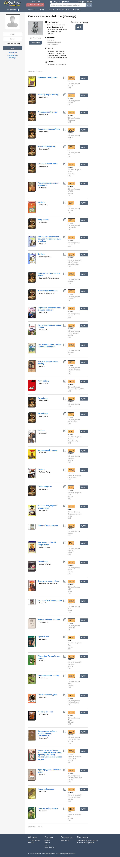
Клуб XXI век (72, 758)
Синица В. (43, 603)
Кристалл (71, 439)
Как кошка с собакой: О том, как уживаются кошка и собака (49, 239)
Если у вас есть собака (48, 581)
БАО (69, 495)
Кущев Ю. (42, 697)
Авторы (42, 10)
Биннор (70, 137)
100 (71, 732)
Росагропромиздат (74, 739)
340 (71, 562)
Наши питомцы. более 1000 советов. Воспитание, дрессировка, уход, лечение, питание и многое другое (50, 754)
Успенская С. (44, 401)
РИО (69, 154)
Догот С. (42, 366)
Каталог (31, 10)
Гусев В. (42, 774)
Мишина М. (43, 678)
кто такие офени (34, 840)
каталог (47, 840)
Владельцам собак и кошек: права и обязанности (47, 733)
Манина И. (43, 453)
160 (71, 183)
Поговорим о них (45, 712)
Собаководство (45, 486)
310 (71, 637)
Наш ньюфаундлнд (46, 146)
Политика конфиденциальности (65, 853)
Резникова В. (44, 132)
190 (71, 237)
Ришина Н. (43, 639)
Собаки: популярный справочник (47, 507)
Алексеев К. (43, 205)
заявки (65, 2)
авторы (47, 843)
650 (71, 751)
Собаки (41, 202)
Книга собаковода (46, 789)
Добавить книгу (35, 5)
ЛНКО (70, 570)
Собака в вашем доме (47, 164)
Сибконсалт (72, 228)
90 (71, 203)
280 (71, 451)
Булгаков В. (43, 489)
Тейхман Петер (44, 472)
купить (83, 78)
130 (71, 147)
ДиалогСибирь (73, 422)
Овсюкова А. (43, 738)
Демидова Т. (43, 114)
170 (71, 255)
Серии (51, 10)
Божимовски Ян (45, 564)
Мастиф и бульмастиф (48, 95)
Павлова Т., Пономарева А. (49, 278)
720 (71, 657)
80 (71, 414)
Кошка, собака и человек (49, 619)
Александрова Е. (45, 257)
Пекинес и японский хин (49, 129)
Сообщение (35, 43)
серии (47, 845)
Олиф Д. (42, 661)
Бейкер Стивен (44, 547)
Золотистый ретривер (48, 808)
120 (71, 220)
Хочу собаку (43, 219)
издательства (49, 847)
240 (71, 130)
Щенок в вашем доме (47, 695)
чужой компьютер (12, 43)
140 (71, 78)
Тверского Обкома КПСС (76, 389)
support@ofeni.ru (88, 843)
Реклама (71, 352)
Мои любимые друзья (48, 525)
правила (31, 843)
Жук (69, 645)
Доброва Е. (43, 312)
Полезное (77, 10)
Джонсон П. (43, 97)
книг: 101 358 (36, 1)
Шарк (69, 683)
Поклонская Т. (44, 149)
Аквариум (71, 458)
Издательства (63, 10)
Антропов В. (43, 166)
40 (71, 543)
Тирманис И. (43, 622)
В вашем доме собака (47, 290)
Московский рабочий (75, 778)
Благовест (71, 281)
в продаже (55, 2)
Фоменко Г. (43, 188)
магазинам (65, 840)
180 (71, 112)
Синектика (71, 627)
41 (79, 27)
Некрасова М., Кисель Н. (48, 583)
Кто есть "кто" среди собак (50, 600)
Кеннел (70, 103)
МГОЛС (70, 191)
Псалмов (42, 791)
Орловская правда (74, 370)
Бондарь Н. (43, 510)
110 (71, 381)
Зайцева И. (43, 330)
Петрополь (71, 120)
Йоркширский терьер (47, 450)
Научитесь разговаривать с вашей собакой (49, 309)
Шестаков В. (43, 383)
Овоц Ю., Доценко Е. (46, 293)
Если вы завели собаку (48, 675)
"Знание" (71, 299)
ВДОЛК (70, 533)
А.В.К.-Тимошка (73, 262)
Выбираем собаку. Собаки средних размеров (49, 345)
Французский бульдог (48, 77)
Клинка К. (42, 244)
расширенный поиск (85, 2)
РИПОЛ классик (73, 333)
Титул (70, 720)
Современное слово (74, 514)
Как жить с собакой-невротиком (47, 543)
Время (70, 172)
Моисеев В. (43, 222)
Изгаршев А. (43, 714)
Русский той (43, 637)
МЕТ (69, 589)
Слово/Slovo (72, 477)
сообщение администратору (87, 840)
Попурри (71, 550)
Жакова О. (43, 433)
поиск (89, 5)
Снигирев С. (43, 416)
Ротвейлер (43, 398)
